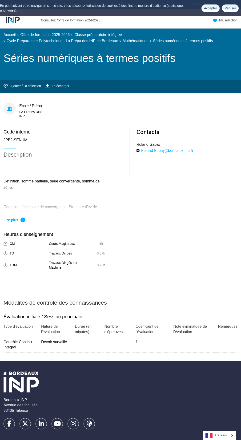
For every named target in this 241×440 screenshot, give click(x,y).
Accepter (210, 8)
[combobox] (219, 435)
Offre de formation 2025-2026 (45, 35)
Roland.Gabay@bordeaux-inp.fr (167, 150)
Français (216, 435)
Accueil (10, 35)
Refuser (230, 8)
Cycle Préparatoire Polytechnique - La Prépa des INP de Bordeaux (62, 41)
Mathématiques (135, 41)
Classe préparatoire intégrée (98, 35)
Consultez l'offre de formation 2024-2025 (70, 20)
